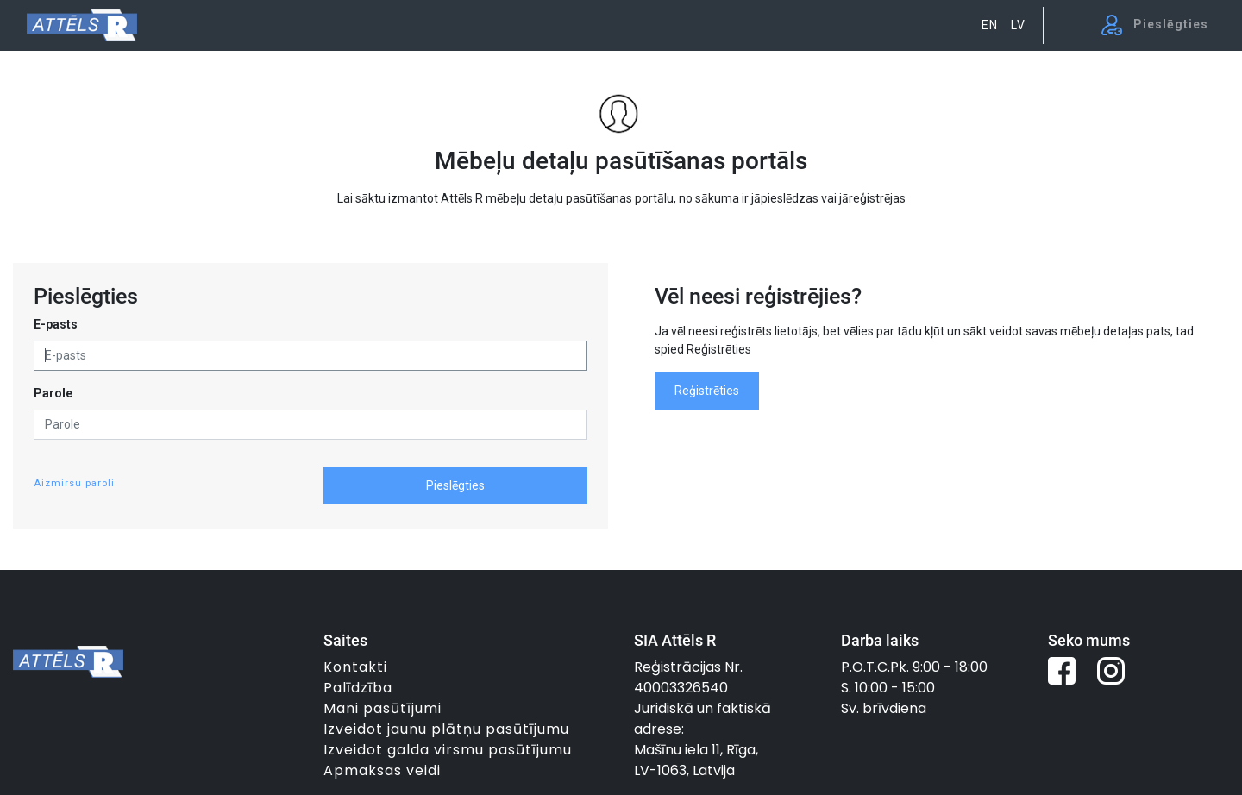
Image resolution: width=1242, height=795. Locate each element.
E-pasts (56, 324)
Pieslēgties (455, 485)
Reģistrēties (706, 391)
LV (1018, 25)
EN (990, 25)
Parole (53, 393)
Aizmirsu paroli (74, 483)
